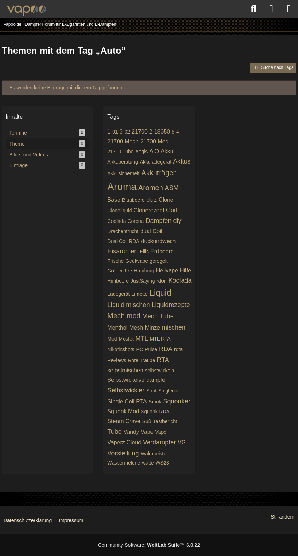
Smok (155, 401)
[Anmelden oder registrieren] (271, 9)
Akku (167, 151)
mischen (173, 327)
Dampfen (158, 220)
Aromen (150, 187)
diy (177, 220)
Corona (135, 221)
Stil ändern (282, 517)
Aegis (141, 151)
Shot (151, 391)
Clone (166, 200)
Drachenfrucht (122, 231)
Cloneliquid (119, 210)
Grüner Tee (119, 270)
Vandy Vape (139, 432)
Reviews (116, 360)
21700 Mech (122, 141)
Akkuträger (158, 173)
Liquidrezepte (170, 304)
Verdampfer (159, 442)
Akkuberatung (122, 162)
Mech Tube (158, 316)
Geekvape (136, 261)
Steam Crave (123, 421)
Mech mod (123, 316)
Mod (112, 339)
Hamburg (144, 270)
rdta (178, 349)
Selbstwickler (125, 390)
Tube (114, 431)
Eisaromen (122, 251)
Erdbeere (162, 251)
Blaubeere (133, 200)
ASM (172, 187)
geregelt (159, 261)
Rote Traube (141, 360)
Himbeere (118, 281)
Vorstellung (123, 453)
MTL (142, 338)
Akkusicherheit (123, 173)
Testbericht (165, 421)
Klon (162, 281)
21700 (140, 132)
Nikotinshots (120, 349)
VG (182, 442)
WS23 (162, 463)
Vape (161, 432)
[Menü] (289, 9)
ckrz (152, 200)
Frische (115, 261)
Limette (139, 294)
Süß (146, 421)
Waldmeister (154, 453)
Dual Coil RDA (123, 241)
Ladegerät (118, 294)
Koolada (180, 280)
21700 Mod (154, 141)
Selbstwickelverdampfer (137, 380)
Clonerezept (149, 210)
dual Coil (151, 231)
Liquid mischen (128, 304)
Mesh (136, 328)
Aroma (121, 186)
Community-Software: (149, 545)
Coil (171, 210)
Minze (152, 328)
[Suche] (253, 9)
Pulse (151, 349)
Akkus (181, 161)
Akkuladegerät (156, 162)
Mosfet (126, 339)
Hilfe (185, 270)
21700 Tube (120, 151)
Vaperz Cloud (124, 442)
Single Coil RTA (127, 401)
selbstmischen (125, 370)
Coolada (116, 221)
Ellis (144, 251)
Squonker (176, 401)
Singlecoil (168, 391)
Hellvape (167, 270)
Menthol (117, 328)
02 (127, 132)
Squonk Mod (123, 411)
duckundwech (158, 241)
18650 (162, 132)
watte (148, 463)
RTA (163, 359)
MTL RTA (160, 339)
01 (115, 132)
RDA (165, 349)
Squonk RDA (155, 411)
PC (139, 349)
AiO (154, 151)
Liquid (160, 292)
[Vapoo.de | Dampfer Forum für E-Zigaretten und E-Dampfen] (27, 11)
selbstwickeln (159, 370)
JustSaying (143, 281)
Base (113, 200)
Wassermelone (123, 463)
